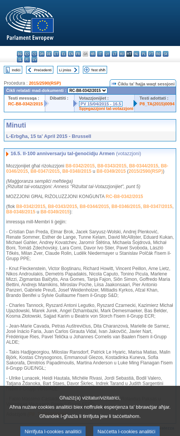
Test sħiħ (98, 70)
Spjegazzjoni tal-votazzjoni (106, 108)
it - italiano (100, 54)
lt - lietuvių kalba (114, 54)
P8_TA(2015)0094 (156, 104)
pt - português (151, 54)
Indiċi (16, 70)
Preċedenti (42, 70)
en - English (71, 54)
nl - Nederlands (136, 54)
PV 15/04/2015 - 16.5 (101, 104)
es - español (27, 54)
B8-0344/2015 (143, 166)
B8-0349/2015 (111, 171)
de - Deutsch (49, 54)
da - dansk (42, 54)
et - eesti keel (56, 54)
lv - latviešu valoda (107, 54)
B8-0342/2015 (80, 166)
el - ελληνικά (63, 54)
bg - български (20, 54)
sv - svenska (34, 59)
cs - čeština (34, 54)
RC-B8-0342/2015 (25, 104)
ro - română (158, 54)
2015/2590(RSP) (45, 83)
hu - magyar (122, 54)
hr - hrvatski (93, 54)
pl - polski (144, 54)
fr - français (78, 54)
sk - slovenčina (165, 54)
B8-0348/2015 (76, 171)
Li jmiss (65, 70)
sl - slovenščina (20, 59)
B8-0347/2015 (44, 171)
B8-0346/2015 (125, 206)
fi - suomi (27, 59)
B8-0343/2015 (111, 166)
